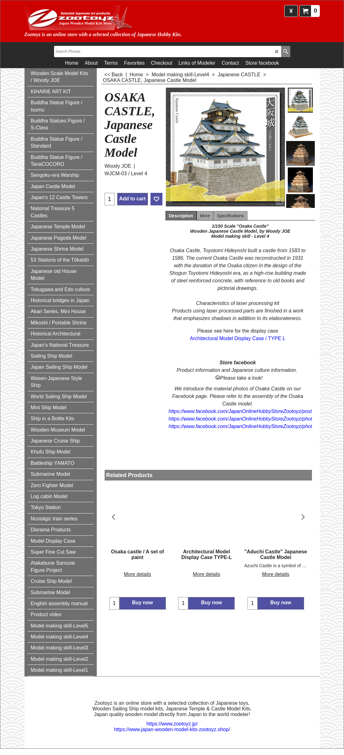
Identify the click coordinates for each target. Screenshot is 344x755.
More (205, 215)
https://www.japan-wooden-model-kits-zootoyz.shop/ (172, 729)
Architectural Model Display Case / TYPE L (238, 338)
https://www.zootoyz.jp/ (172, 723)
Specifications (230, 215)
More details (137, 568)
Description (181, 215)
